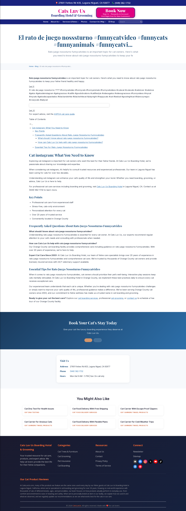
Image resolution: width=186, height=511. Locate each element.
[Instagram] (145, 461)
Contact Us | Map (98, 22)
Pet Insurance (64, 461)
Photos (84, 22)
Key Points (40, 131)
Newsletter (138, 451)
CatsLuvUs (77, 505)
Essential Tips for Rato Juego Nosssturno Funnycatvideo (61, 147)
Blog (36, 66)
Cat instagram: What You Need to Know (50, 128)
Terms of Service (103, 465)
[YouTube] (156, 461)
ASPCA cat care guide (64, 114)
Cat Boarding (64, 465)
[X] (150, 461)
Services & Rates (71, 22)
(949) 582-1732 (121, 2)
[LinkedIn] (135, 467)
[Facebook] (140, 461)
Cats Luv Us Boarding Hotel (109, 186)
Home (45, 22)
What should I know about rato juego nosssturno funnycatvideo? (68, 138)
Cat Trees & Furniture (68, 451)
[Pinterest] (140, 467)
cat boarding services (88, 298)
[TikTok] (161, 461)
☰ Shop (111, 22)
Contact (99, 456)
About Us (55, 22)
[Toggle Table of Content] (31, 124)
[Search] (141, 22)
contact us (132, 298)
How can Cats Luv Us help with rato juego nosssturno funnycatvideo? (70, 142)
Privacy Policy (101, 461)
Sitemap (137, 456)
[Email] (135, 461)
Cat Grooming (64, 456)
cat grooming (117, 298)
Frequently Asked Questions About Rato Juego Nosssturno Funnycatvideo (69, 135)
